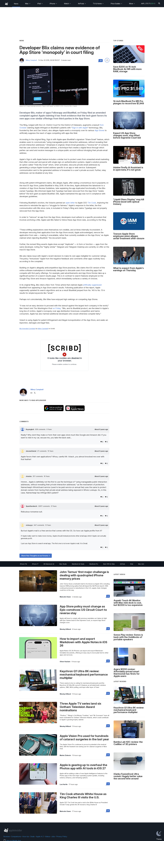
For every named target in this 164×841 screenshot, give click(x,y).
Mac (28, 4)
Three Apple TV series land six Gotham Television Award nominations (80, 707)
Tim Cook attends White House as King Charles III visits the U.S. (83, 795)
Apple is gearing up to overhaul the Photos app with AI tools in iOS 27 (83, 766)
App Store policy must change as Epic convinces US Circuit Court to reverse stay (83, 610)
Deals (32, 836)
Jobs (53, 836)
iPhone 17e (23, 564)
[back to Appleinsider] (6, 3)
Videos (47, 836)
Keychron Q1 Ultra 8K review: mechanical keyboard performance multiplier (84, 674)
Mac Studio (63, 564)
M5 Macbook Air (49, 564)
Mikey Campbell (31, 60)
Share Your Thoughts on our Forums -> (35, 556)
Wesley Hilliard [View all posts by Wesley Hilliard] (65, 629)
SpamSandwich (32, 506)
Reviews (6, 836)
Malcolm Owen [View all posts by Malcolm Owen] (65, 597)
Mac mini (141, 564)
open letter (70, 203)
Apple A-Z (40, 836)
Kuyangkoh (30, 429)
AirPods (82, 4)
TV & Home (98, 4)
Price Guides (116, 4)
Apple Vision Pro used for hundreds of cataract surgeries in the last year (84, 737)
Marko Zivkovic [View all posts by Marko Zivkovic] (65, 755)
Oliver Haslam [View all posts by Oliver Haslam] (65, 661)
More (132, 4)
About (101, 429)
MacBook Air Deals (78, 564)
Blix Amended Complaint (27, 328)
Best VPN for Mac (109, 564)
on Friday (57, 308)
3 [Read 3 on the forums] (108, 628)
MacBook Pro (93, 564)
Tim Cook (92, 203)
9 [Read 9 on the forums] (108, 811)
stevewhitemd (31, 451)
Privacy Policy (61, 836)
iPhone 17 (35, 564)
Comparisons (16, 836)
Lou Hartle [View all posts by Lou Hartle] (63, 784)
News (16, 4)
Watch (67, 4)
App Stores (99, 130)
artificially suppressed (92, 285)
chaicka (29, 476)
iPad (40, 4)
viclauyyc (29, 525)
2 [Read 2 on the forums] (108, 784)
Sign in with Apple (79, 128)
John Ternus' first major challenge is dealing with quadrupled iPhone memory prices (84, 575)
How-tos (25, 836)
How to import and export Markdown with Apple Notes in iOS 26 (83, 642)
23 (101, 60)
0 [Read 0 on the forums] (108, 596)
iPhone (53, 4)
